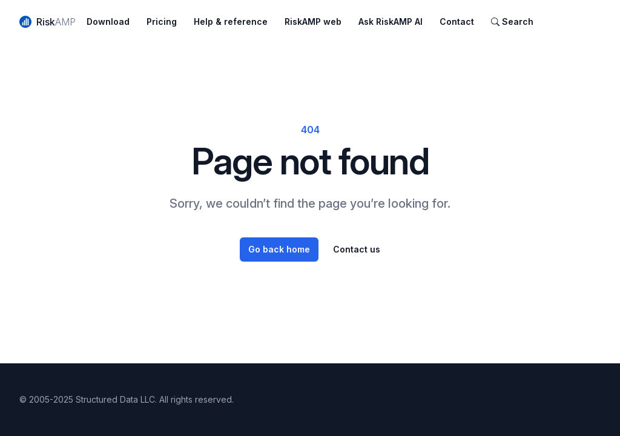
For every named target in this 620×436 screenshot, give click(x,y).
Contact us (356, 249)
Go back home (279, 249)
